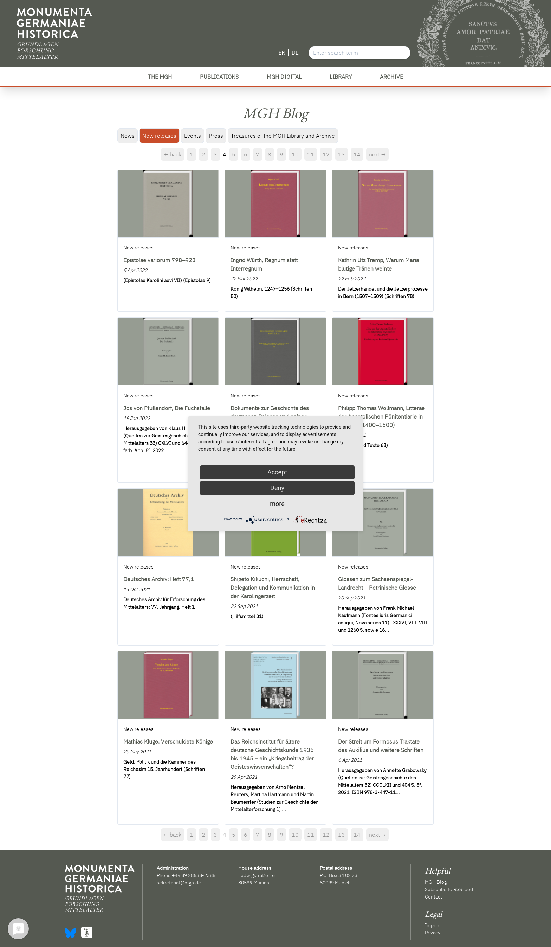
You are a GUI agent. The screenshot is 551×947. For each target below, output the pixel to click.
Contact (433, 897)
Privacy (432, 932)
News (128, 135)
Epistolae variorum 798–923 (159, 260)
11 (310, 154)
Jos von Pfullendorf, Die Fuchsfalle (166, 407)
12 (326, 154)
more (277, 503)
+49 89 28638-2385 (193, 875)
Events (192, 135)
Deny (277, 488)
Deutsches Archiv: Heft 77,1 (158, 579)
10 (295, 154)
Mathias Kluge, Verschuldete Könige (168, 741)
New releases (159, 135)
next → (377, 154)
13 (341, 154)
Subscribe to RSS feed (449, 889)
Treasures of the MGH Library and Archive (283, 135)
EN (281, 52)
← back (172, 154)
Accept (277, 472)
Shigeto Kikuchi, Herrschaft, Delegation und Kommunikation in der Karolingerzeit (273, 587)
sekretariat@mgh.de (179, 883)
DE (295, 52)
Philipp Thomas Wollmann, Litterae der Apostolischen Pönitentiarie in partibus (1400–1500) (381, 416)
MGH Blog (436, 882)
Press (216, 135)
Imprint (433, 925)
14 (357, 154)
